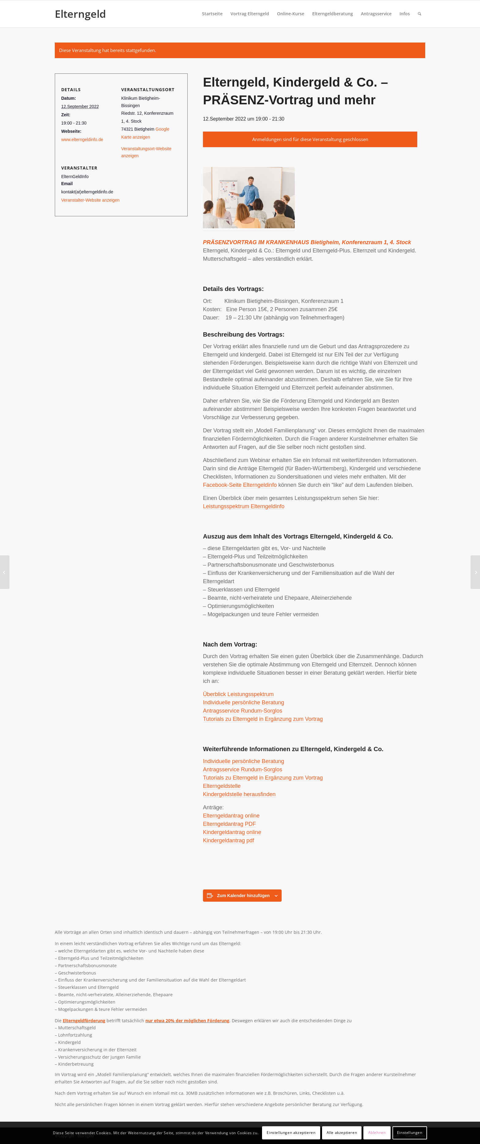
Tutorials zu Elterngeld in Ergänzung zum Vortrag (263, 719)
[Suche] (419, 13)
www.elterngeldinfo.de (82, 139)
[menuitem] (212, 13)
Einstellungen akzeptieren (291, 1132)
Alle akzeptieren (342, 1132)
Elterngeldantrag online (231, 816)
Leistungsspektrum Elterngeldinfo (243, 506)
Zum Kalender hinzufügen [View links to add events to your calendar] (243, 895)
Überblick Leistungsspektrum (238, 694)
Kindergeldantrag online (232, 832)
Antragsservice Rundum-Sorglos (242, 711)
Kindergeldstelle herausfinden (239, 794)
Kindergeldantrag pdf (228, 840)
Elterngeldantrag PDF (229, 824)
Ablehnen (377, 1132)
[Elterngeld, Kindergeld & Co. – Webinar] (4, 572)
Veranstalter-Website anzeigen (90, 200)
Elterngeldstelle (222, 786)
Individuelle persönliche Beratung (243, 702)
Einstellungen (409, 1132)
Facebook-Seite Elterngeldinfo (240, 485)
